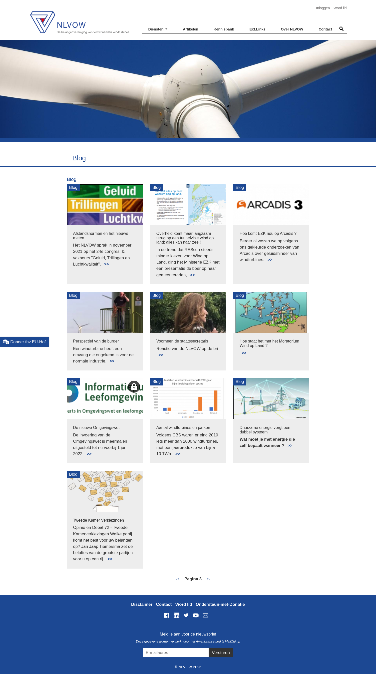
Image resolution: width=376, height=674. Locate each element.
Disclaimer (141, 604)
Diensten (156, 29)
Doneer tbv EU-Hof (24, 341)
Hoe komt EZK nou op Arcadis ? (268, 233)
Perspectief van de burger (96, 341)
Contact (325, 29)
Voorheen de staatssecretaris (182, 341)
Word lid (340, 8)
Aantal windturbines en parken (183, 427)
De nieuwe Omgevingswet (96, 427)
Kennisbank (224, 29)
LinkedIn (176, 615)
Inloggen (323, 8)
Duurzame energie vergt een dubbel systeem (265, 429)
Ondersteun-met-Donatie (220, 604)
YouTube (195, 615)
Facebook (166, 615)
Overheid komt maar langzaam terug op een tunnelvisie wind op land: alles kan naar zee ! (185, 237)
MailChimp (232, 641)
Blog (71, 179)
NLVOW (79, 19)
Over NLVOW (292, 29)
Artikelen (190, 29)
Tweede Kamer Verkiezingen (98, 520)
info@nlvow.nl (205, 615)
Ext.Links (257, 29)
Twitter (186, 615)
